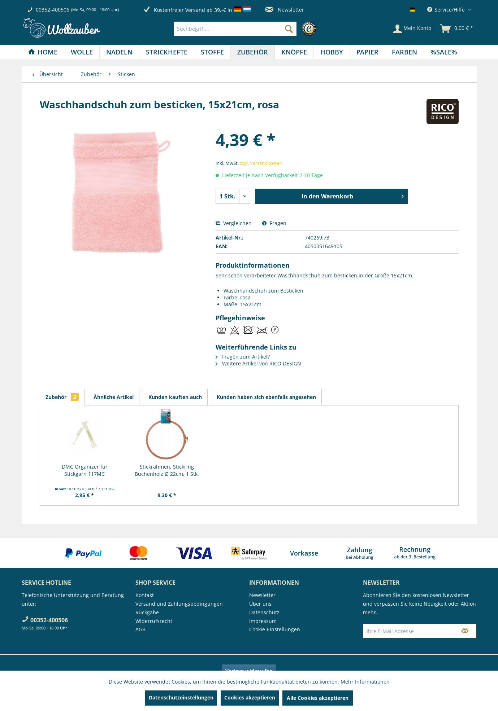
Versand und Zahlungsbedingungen (179, 603)
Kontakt (144, 595)
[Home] (43, 52)
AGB (140, 629)
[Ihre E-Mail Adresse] (408, 631)
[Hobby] (332, 52)
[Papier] (367, 52)
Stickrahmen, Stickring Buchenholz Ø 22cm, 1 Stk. (167, 470)
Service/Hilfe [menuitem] (446, 9)
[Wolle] (81, 52)
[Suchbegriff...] (235, 29)
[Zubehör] (252, 52)
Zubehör (62, 397)
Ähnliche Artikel (114, 397)
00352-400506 (52, 9)
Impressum (263, 621)
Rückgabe (147, 612)
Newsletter (284, 9)
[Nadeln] (119, 52)
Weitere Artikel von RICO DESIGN (258, 363)
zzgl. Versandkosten (261, 163)
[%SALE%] (444, 52)
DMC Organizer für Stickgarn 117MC (85, 470)
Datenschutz (264, 612)
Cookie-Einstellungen (274, 629)
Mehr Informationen (365, 681)
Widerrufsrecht (153, 621)
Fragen (274, 223)
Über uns (260, 603)
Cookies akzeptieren (249, 697)
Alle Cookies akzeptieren (317, 697)
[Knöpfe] (294, 52)
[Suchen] (288, 29)
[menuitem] (247, 29)
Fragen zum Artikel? (243, 356)
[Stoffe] (212, 52)
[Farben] (404, 52)
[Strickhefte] (166, 52)
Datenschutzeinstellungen (181, 697)
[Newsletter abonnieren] (465, 631)
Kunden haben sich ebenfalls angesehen (266, 397)
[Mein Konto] (412, 29)
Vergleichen (234, 223)
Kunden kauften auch (175, 397)
